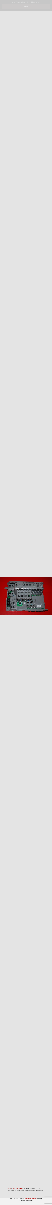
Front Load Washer (30, 1198)
